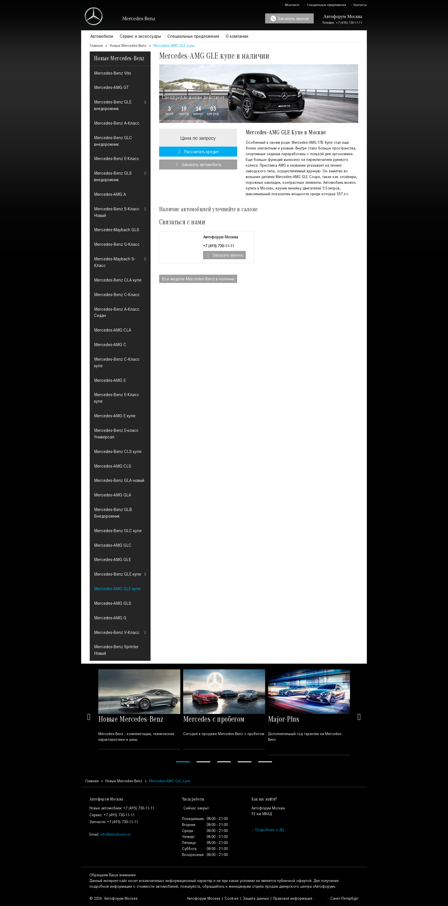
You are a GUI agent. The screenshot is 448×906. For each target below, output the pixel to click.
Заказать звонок (290, 18)
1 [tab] (183, 761)
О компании (237, 36)
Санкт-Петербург (343, 898)
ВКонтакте (290, 5)
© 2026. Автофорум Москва (113, 898)
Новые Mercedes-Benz (128, 45)
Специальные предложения (325, 5)
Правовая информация (292, 898)
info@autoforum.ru (115, 834)
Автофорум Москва (203, 898)
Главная (96, 45)
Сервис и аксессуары (140, 36)
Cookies (232, 898)
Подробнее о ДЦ (267, 829)
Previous (89, 716)
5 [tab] (265, 761)
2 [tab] (203, 761)
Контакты (359, 5)
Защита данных (256, 898)
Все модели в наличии (198, 279)
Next (359, 716)
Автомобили (101, 36)
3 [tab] (224, 761)
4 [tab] (244, 761)
